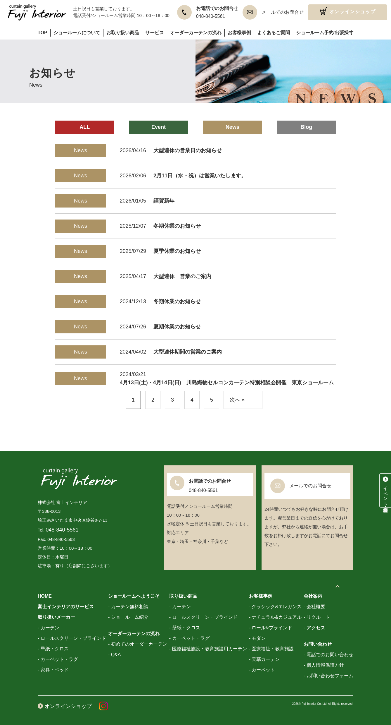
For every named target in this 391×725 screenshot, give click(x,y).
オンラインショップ (348, 11)
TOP (42, 32)
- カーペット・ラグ (58, 659)
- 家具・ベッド (53, 669)
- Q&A (114, 654)
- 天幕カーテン (264, 659)
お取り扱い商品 (122, 32)
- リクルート (317, 617)
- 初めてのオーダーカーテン (137, 644)
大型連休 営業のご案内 (182, 276)
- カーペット (262, 669)
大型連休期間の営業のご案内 (187, 352)
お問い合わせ (318, 644)
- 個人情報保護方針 (324, 665)
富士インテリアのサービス (66, 606)
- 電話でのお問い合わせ (328, 654)
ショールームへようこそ (134, 596)
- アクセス (314, 627)
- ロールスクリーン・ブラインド (72, 638)
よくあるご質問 (273, 32)
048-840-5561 (210, 16)
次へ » (237, 400)
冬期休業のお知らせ (177, 226)
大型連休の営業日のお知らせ (187, 150)
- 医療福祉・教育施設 (271, 648)
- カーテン (48, 627)
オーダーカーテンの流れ (196, 32)
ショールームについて (76, 32)
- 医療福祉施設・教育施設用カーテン (208, 648)
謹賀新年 (163, 201)
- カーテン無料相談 (128, 606)
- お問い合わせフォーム (328, 675)
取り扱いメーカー (56, 617)
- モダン (257, 638)
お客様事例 (239, 32)
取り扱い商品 (183, 596)
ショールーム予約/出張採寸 (324, 32)
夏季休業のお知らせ (177, 251)
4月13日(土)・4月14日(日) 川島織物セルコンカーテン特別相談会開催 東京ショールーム (227, 382)
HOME (45, 596)
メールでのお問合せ (283, 12)
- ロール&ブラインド (270, 627)
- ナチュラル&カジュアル (275, 617)
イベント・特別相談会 (385, 490)
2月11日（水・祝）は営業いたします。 (199, 176)
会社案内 (313, 596)
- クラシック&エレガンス (275, 606)
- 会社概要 (314, 606)
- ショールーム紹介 (128, 617)
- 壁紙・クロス (53, 648)
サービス (154, 32)
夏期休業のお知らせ (177, 327)
